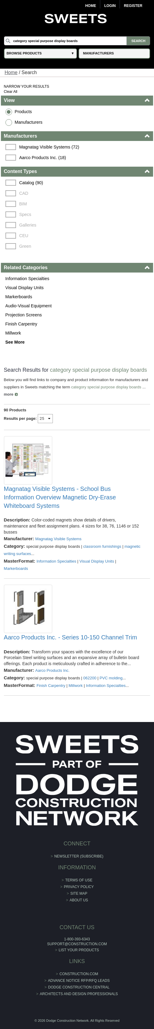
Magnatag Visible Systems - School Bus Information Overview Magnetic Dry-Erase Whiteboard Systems (60, 497)
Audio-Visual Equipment (28, 305)
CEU (23, 235)
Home (90, 6)
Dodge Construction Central (78, 987)
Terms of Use (78, 880)
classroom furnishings (102, 546)
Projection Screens (23, 314)
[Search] (77, 40)
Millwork (13, 333)
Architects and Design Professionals (79, 994)
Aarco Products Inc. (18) (42, 157)
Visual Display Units (24, 287)
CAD (23, 193)
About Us (78, 900)
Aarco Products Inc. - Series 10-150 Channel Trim (70, 637)
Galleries (27, 225)
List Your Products (79, 950)
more (9, 394)
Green (25, 246)
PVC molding (111, 678)
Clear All (11, 92)
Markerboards (18, 296)
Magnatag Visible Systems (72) (49, 147)
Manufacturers (29, 122)
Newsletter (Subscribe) (79, 856)
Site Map (78, 893)
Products (23, 111)
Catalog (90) (31, 182)
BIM (23, 203)
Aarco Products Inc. (52, 670)
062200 (89, 678)
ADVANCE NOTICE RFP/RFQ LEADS (79, 980)
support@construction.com (77, 944)
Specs (25, 214)
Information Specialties (27, 278)
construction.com (78, 974)
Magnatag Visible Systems (58, 539)
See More (15, 342)
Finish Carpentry (21, 324)
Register (133, 6)
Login (110, 6)
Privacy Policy (79, 887)
